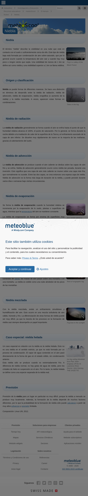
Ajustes (42, 269)
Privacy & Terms (30, 258)
